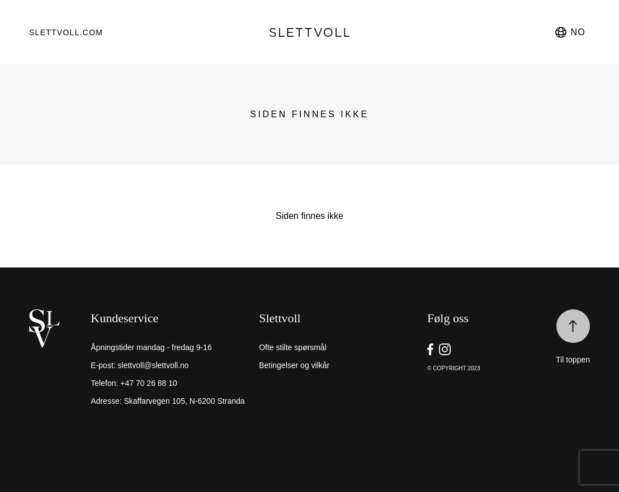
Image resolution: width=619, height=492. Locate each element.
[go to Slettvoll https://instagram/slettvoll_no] (445, 349)
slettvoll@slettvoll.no (153, 365)
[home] (57, 367)
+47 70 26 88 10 (148, 383)
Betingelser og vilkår (294, 365)
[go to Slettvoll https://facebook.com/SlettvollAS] (430, 349)
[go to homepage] (309, 32)
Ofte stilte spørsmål (293, 347)
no (569, 32)
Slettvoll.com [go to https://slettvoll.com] (66, 32)
